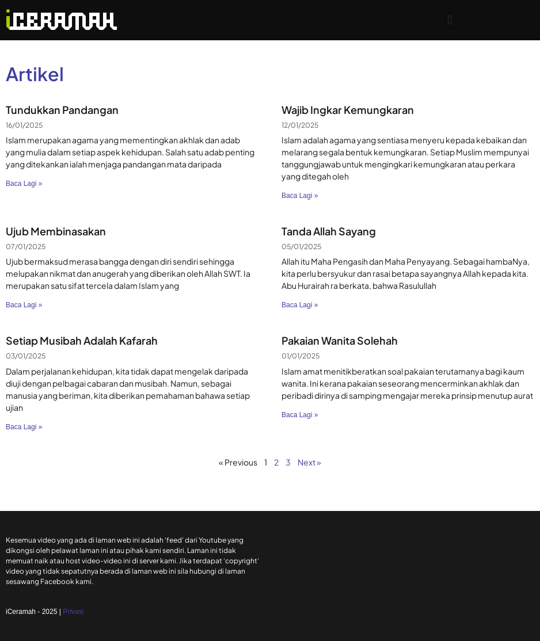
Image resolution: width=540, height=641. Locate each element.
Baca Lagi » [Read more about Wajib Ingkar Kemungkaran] (300, 196)
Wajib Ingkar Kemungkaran (348, 109)
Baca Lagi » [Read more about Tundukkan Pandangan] (24, 184)
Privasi (73, 612)
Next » (309, 462)
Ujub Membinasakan (56, 231)
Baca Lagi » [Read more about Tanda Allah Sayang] (300, 305)
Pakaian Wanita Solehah (340, 340)
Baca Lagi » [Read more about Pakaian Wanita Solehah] (300, 415)
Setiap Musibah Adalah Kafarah (82, 340)
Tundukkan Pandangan (62, 109)
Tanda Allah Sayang (329, 231)
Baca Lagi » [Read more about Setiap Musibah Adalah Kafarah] (24, 427)
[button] (449, 20)
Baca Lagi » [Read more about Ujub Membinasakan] (24, 305)
